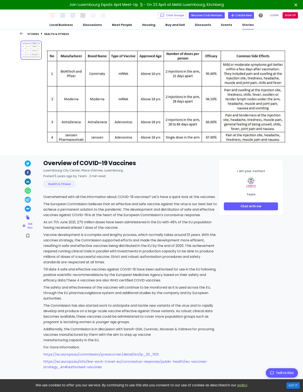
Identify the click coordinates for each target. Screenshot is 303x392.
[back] (21, 33)
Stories (33, 34)
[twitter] (28, 164)
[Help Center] (261, 15)
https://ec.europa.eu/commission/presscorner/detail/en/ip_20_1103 (101, 354)
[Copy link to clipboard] (28, 217)
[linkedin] (28, 182)
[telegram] (28, 200)
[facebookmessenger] (28, 209)
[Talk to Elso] (282, 373)
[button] (59, 184)
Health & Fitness (56, 34)
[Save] (28, 236)
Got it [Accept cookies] (293, 385)
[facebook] (28, 173)
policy (242, 385)
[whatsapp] (28, 191)
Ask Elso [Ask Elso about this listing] (28, 225)
